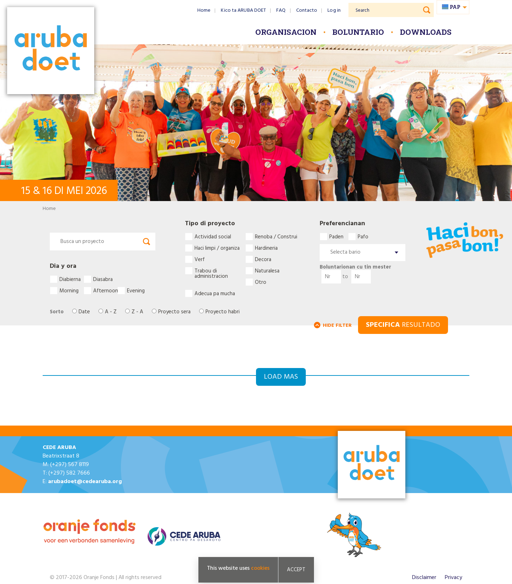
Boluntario (358, 32)
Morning (69, 290)
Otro (260, 282)
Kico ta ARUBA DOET (243, 10)
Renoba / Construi (276, 236)
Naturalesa (267, 271)
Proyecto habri (223, 312)
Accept (296, 570)
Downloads (426, 32)
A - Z (111, 312)
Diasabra (103, 279)
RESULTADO (403, 325)
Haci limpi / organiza (217, 248)
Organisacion (285, 32)
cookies (260, 569)
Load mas (281, 377)
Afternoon (105, 290)
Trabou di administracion (211, 271)
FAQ (281, 10)
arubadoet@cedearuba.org (85, 481)
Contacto (307, 10)
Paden (336, 236)
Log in (334, 10)
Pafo (363, 236)
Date (84, 312)
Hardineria (266, 248)
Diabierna (70, 279)
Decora (263, 259)
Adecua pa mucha (214, 293)
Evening (136, 290)
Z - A (137, 312)
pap (455, 7)
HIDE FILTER (337, 325)
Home (203, 10)
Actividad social (212, 236)
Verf (199, 259)
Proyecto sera (174, 312)
